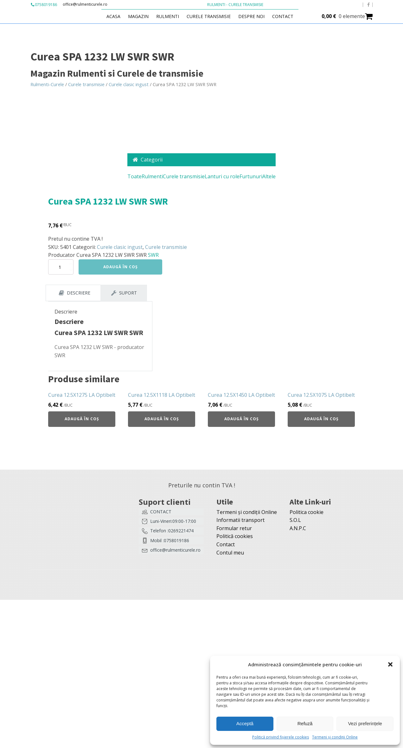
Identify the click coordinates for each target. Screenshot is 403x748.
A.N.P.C (298, 528)
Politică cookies (234, 536)
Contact (282, 16)
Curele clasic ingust (129, 84)
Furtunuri (251, 176)
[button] (390, 664)
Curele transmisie (209, 16)
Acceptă (244, 723)
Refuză (305, 723)
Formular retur (234, 528)
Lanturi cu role (222, 176)
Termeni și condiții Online (335, 737)
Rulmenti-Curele (47, 84)
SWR (153, 254)
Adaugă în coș (120, 266)
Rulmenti (167, 16)
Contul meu (230, 552)
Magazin (138, 16)
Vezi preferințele (365, 723)
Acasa (113, 16)
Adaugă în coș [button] (82, 419)
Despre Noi (251, 16)
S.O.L (295, 520)
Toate (134, 176)
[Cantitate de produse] (61, 267)
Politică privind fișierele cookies (280, 737)
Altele (269, 176)
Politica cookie (306, 512)
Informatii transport (240, 520)
